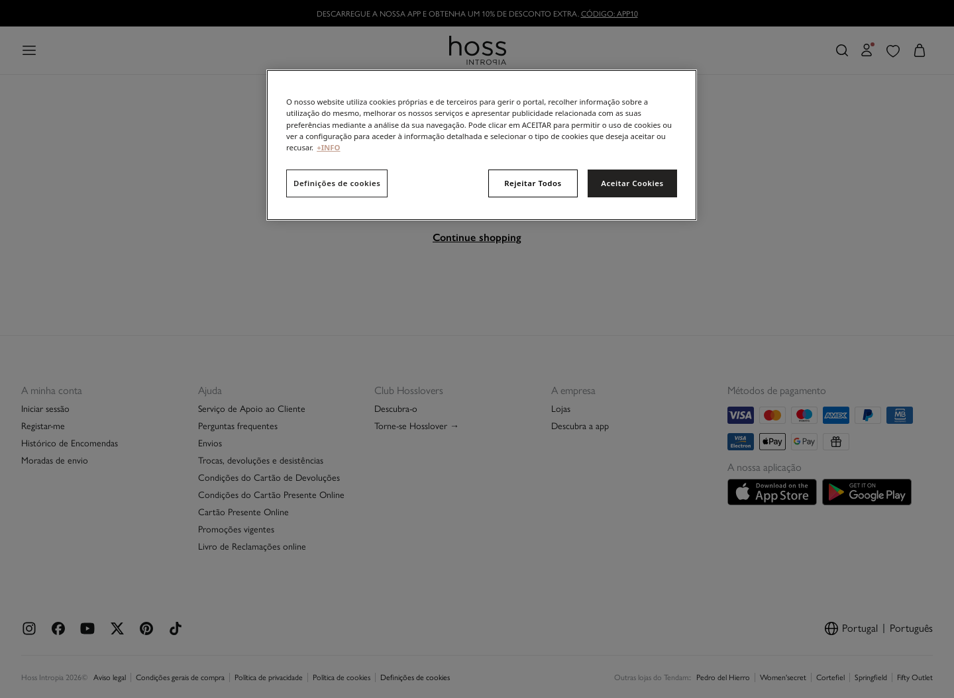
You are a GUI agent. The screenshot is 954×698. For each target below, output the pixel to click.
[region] (481, 145)
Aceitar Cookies (632, 183)
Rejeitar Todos (533, 183)
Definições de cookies (336, 183)
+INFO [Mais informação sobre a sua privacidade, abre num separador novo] (328, 147)
